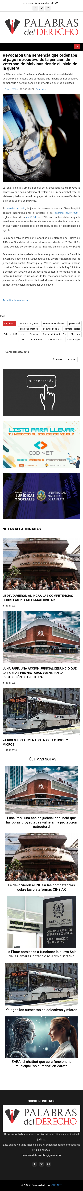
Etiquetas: (9, 323)
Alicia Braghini (74, 339)
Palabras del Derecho (14, 334)
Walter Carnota (55, 339)
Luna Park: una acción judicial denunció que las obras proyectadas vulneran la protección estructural (40, 673)
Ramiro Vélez (10, 89)
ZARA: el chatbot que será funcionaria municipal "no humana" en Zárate (41, 1064)
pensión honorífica (29, 329)
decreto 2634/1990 (66, 212)
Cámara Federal (72, 329)
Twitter (72, 359)
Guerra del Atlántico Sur (54, 334)
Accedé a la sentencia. (15, 300)
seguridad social (51, 329)
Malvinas (75, 334)
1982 (22, 339)
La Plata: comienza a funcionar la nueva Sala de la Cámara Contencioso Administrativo (41, 954)
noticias (41, 89)
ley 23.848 (31, 217)
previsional (74, 323)
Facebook (57, 359)
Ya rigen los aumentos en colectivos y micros (41, 1010)
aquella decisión (16, 208)
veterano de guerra (29, 323)
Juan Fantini (36, 339)
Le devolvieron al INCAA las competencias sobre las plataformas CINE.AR (41, 887)
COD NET (56, 1185)
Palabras (34, 334)
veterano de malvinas (53, 323)
